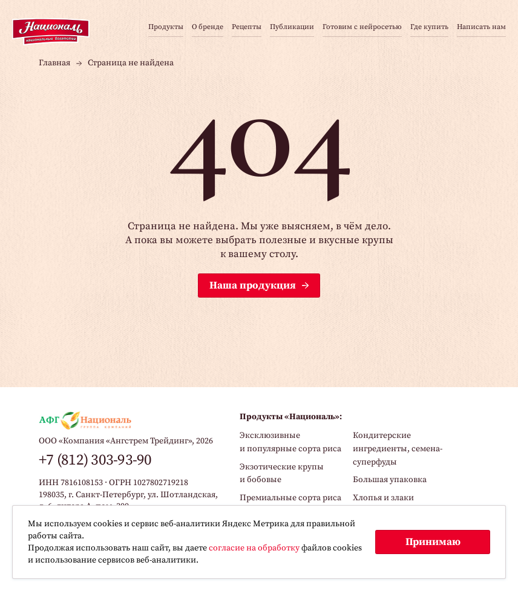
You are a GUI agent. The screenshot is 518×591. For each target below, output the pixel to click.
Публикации (292, 27)
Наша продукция (252, 285)
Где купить (429, 27)
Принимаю (433, 542)
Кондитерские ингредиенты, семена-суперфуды (397, 448)
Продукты (165, 27)
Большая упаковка (390, 479)
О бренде (207, 27)
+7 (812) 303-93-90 (95, 460)
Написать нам (481, 27)
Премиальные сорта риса (290, 497)
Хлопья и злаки (383, 497)
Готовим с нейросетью (362, 27)
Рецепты (246, 27)
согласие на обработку (254, 548)
